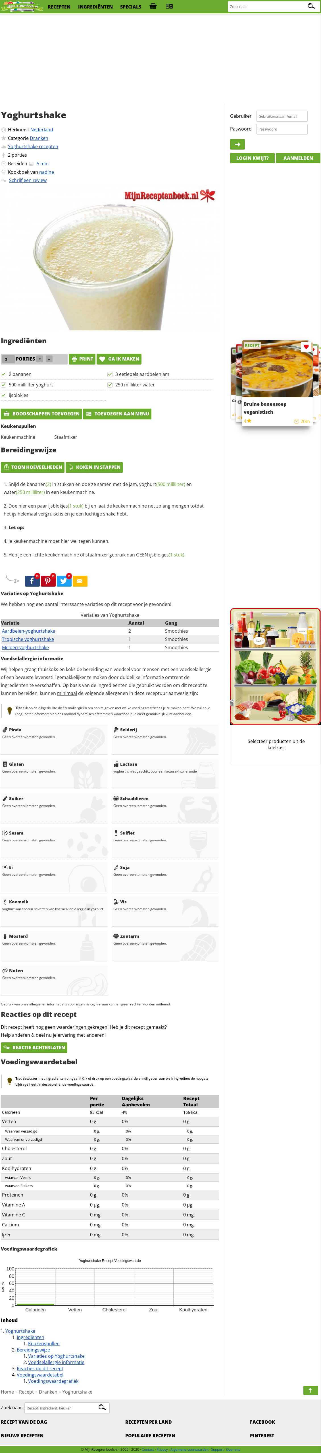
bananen (39, 484)
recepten (59, 7)
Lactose (125, 764)
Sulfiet (124, 833)
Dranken (39, 138)
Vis (120, 901)
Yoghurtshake (20, 1331)
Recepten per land (148, 1422)
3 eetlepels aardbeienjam (142, 374)
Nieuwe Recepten (22, 1436)
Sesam (12, 833)
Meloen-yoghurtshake (25, 647)
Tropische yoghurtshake (28, 639)
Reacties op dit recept (40, 1368)
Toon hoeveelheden (32, 467)
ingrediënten (95, 7)
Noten (12, 970)
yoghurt (162, 484)
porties (19, 155)
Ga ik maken (119, 359)
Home (7, 1392)
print (82, 359)
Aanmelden (298, 158)
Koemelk (15, 901)
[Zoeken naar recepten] (274, 6)
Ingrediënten (30, 1337)
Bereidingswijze (33, 1350)
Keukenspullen (44, 1343)
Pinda (11, 729)
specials (130, 7)
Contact (148, 1449)
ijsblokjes (18, 395)
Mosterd (15, 936)
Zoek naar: (12, 1408)
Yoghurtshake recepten (33, 146)
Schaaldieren (131, 798)
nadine (46, 172)
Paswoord (241, 129)
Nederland (41, 130)
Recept (26, 1392)
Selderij (125, 729)
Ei (7, 867)
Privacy (162, 1449)
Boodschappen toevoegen (41, 414)
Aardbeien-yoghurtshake (28, 631)
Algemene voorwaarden (189, 1449)
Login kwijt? (252, 158)
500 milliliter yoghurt (31, 385)
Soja (121, 867)
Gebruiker (241, 116)
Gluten (13, 764)
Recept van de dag (24, 1422)
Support (217, 1449)
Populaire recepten (150, 1436)
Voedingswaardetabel (40, 1375)
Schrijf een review (28, 180)
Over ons (233, 1449)
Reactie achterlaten (34, 1047)
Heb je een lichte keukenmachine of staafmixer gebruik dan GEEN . (97, 555)
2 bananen (20, 374)
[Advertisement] (160, 60)
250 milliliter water (135, 385)
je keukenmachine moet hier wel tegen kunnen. (59, 541)
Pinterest (262, 1436)
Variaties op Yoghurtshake (56, 1356)
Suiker (12, 798)
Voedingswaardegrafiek (53, 1381)
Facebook (262, 1422)
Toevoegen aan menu (117, 414)
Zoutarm (126, 936)
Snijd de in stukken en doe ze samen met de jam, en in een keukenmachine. (98, 488)
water (24, 492)
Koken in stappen (94, 467)
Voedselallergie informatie (56, 1362)
